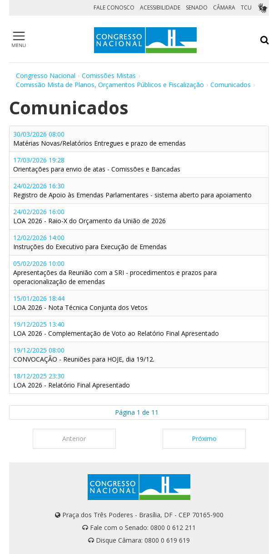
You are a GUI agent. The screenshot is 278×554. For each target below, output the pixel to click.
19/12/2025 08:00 (83, 354)
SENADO (197, 7)
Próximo (204, 438)
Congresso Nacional (45, 75)
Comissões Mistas (109, 75)
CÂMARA (224, 7)
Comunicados (230, 84)
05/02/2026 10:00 (115, 272)
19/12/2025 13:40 (116, 329)
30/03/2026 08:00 (99, 138)
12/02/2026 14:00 (90, 242)
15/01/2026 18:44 (80, 303)
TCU (246, 7)
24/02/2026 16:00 (89, 216)
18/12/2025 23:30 (71, 380)
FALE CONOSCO (114, 7)
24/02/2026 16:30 (132, 190)
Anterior (74, 438)
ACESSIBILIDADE (160, 7)
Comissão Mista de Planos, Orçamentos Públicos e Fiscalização (110, 84)
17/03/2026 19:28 (96, 164)
